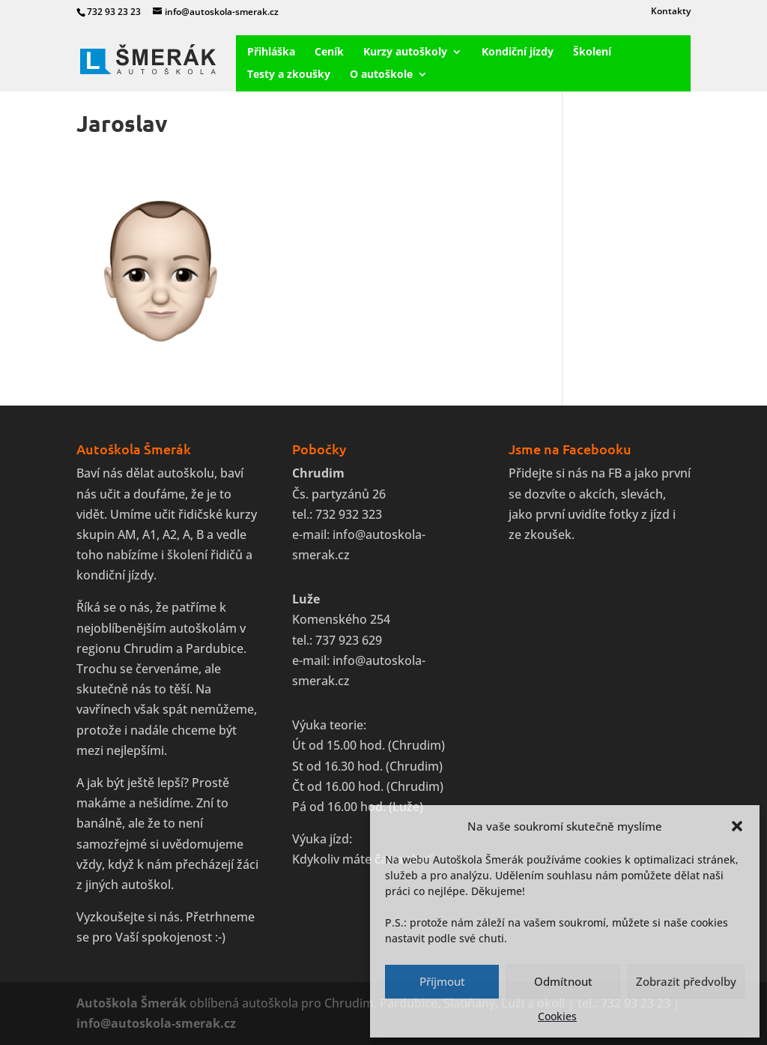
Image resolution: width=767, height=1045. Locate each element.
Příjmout (442, 981)
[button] (737, 826)
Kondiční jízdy (518, 52)
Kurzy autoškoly (405, 52)
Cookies (557, 1016)
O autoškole (381, 75)
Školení (592, 52)
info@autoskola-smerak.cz (156, 1023)
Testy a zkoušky (288, 75)
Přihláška (271, 52)
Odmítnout (563, 981)
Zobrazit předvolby (686, 981)
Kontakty (671, 12)
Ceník (329, 52)
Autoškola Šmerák (131, 1003)
